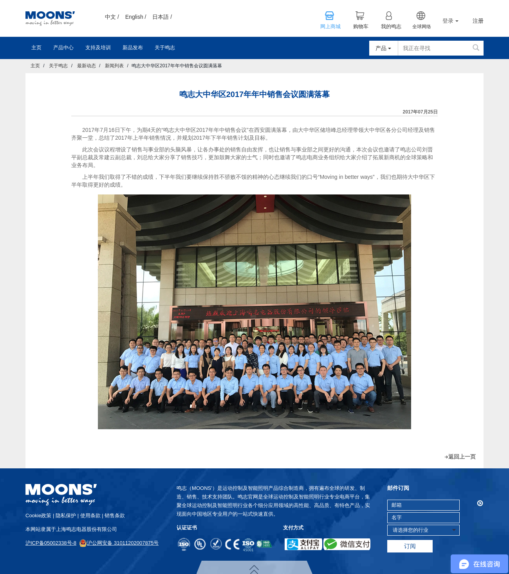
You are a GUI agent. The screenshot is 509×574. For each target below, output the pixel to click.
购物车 (360, 26)
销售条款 (115, 515)
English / (135, 17)
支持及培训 (98, 47)
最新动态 (86, 65)
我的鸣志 (391, 26)
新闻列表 (114, 65)
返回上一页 (462, 456)
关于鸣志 (165, 47)
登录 (450, 21)
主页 (36, 47)
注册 (478, 21)
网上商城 (330, 26)
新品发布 (133, 47)
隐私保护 (66, 515)
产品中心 (63, 47)
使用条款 (90, 515)
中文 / (112, 17)
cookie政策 (38, 515)
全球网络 (421, 26)
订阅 (410, 546)
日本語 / (162, 17)
